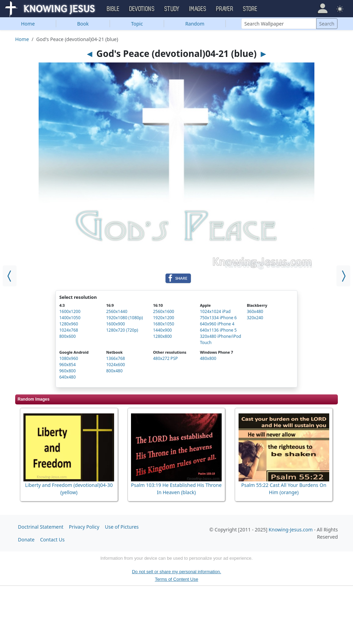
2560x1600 (163, 311)
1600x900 (115, 324)
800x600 (67, 336)
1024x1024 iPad (215, 311)
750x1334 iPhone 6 (218, 318)
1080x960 (68, 358)
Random (194, 23)
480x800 (208, 358)
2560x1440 (116, 311)
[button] (322, 8)
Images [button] (197, 9)
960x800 (67, 371)
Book (83, 23)
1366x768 (115, 358)
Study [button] (172, 9)
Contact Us (52, 539)
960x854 (67, 365)
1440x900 (162, 330)
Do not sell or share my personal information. (176, 571)
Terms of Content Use (176, 579)
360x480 (255, 311)
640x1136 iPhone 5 (218, 330)
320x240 (255, 318)
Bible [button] (113, 9)
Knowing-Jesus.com (291, 529)
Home (28, 23)
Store (250, 9)
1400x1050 (69, 318)
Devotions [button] (142, 9)
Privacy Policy (84, 526)
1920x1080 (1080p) (124, 318)
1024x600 (115, 365)
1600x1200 (69, 311)
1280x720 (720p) (122, 330)
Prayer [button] (224, 9)
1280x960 (68, 324)
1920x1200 (163, 318)
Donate (26, 539)
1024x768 (68, 330)
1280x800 (162, 336)
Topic (137, 23)
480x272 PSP (165, 358)
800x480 (114, 371)
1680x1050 (163, 324)
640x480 (67, 377)
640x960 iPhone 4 (217, 324)
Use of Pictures (122, 526)
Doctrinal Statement (40, 526)
